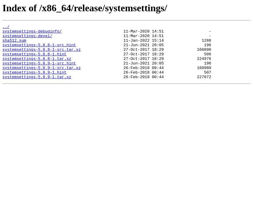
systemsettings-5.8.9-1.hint (34, 82)
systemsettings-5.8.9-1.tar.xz (36, 87)
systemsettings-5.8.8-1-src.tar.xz (41, 54)
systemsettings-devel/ (27, 38)
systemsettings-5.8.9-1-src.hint (39, 71)
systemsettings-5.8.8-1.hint (34, 60)
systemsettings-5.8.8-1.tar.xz (36, 65)
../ (5, 27)
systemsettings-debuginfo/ (32, 33)
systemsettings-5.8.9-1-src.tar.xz (41, 76)
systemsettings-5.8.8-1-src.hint (39, 49)
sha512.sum (14, 44)
